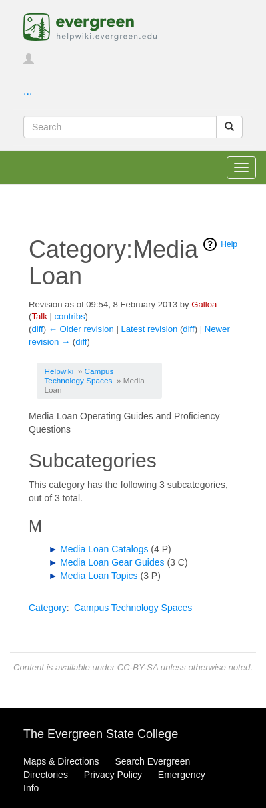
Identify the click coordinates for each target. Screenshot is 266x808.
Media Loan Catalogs (104, 549)
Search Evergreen (152, 761)
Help (229, 244)
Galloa (204, 304)
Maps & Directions (61, 761)
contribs (70, 316)
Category (48, 607)
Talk (39, 316)
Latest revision (149, 329)
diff (37, 329)
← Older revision (81, 329)
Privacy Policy (113, 774)
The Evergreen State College (100, 734)
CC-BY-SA (137, 667)
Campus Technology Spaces (79, 376)
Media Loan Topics (98, 575)
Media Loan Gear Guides (112, 562)
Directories (45, 774)
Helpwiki (59, 371)
